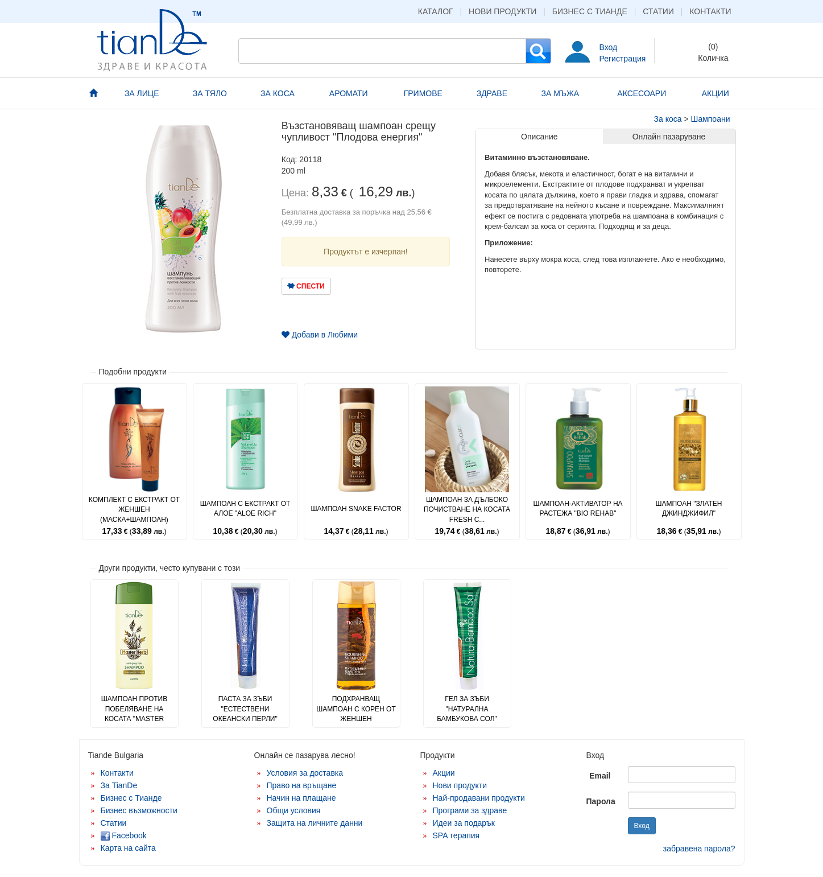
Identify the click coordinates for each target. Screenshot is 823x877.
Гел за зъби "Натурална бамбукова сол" (467, 708)
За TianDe (119, 785)
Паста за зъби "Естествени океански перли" (245, 708)
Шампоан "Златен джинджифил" (688, 508)
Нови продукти (502, 11)
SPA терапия (456, 835)
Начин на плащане (301, 797)
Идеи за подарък (464, 822)
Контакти (710, 11)
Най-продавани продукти (479, 797)
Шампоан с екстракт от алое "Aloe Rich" (245, 508)
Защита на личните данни (315, 822)
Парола (600, 801)
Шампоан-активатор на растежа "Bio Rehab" (577, 508)
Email (599, 775)
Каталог (435, 11)
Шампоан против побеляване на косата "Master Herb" (134, 713)
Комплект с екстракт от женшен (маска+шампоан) (134, 509)
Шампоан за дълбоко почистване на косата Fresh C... (467, 509)
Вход (608, 47)
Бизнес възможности (139, 810)
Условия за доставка (305, 772)
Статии (658, 11)
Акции (444, 772)
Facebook (124, 835)
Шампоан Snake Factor (356, 509)
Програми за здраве (470, 810)
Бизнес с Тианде (589, 11)
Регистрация (622, 58)
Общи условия (294, 810)
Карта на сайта (128, 848)
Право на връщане (302, 785)
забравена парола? (699, 848)
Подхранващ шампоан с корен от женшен (356, 708)
